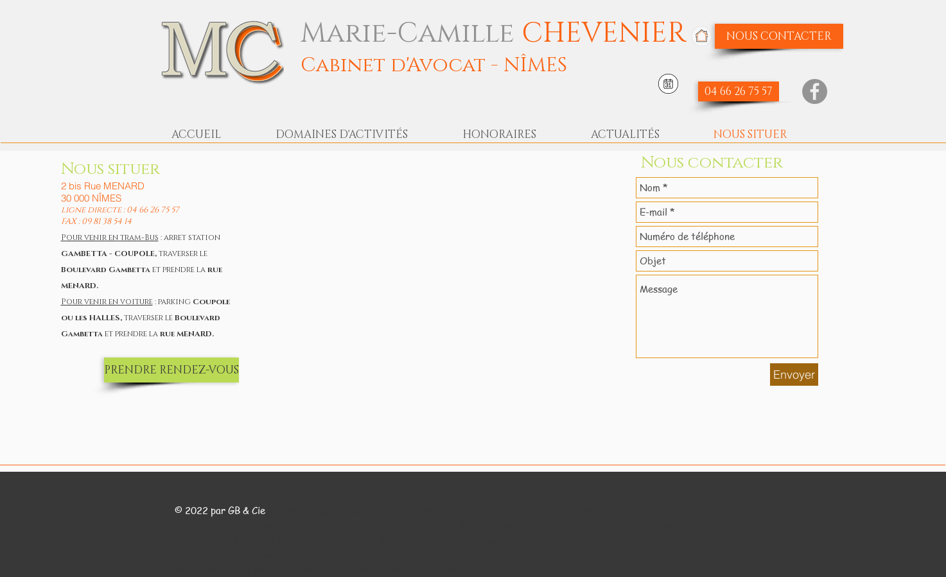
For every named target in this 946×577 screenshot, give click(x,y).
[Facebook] (814, 91)
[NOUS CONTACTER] (779, 36)
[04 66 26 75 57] (738, 91)
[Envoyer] (794, 374)
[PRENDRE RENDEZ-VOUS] (171, 370)
